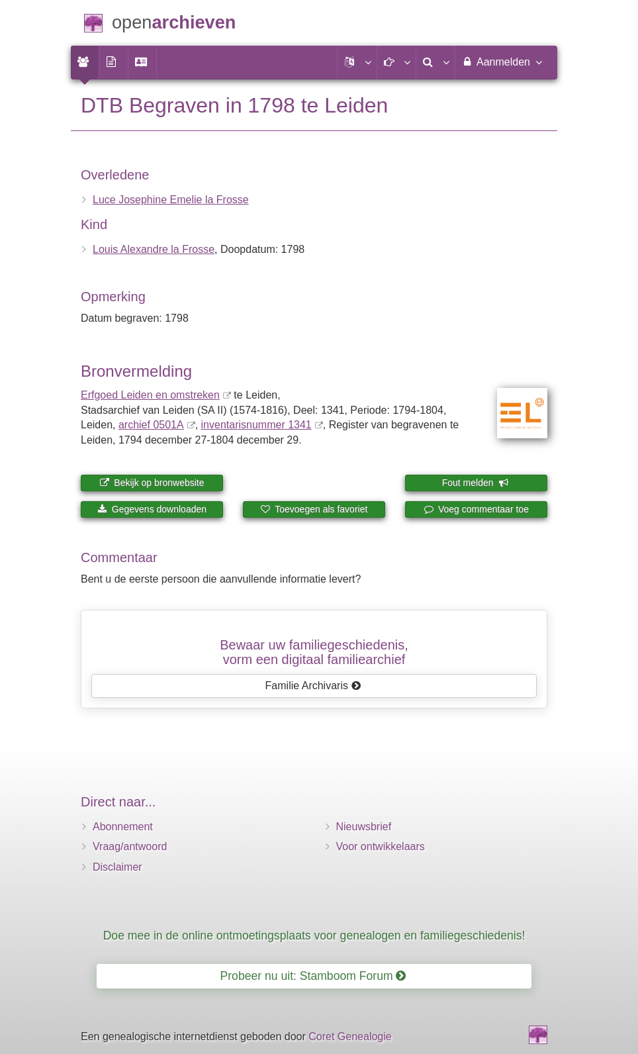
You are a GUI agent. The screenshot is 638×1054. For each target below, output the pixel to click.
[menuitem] (85, 62)
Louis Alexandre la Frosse (153, 249)
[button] (357, 62)
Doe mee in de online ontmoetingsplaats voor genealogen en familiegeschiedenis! (314, 935)
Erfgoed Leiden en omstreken (150, 395)
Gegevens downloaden (151, 509)
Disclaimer (117, 867)
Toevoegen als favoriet (314, 509)
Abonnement (123, 826)
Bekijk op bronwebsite (151, 482)
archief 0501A (151, 424)
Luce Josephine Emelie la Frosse (171, 199)
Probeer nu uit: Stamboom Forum (313, 975)
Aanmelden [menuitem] (501, 61)
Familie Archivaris (313, 685)
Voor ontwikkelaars (380, 846)
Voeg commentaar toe (476, 509)
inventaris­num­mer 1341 (256, 424)
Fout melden (475, 482)
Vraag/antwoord (130, 846)
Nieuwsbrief (364, 826)
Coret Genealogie (349, 1036)
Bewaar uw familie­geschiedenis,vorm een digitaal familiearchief (314, 652)
